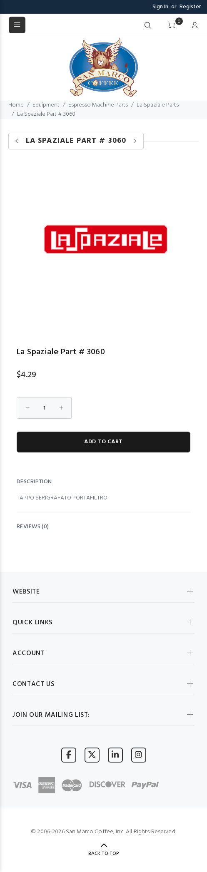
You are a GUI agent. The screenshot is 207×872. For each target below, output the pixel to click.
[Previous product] (17, 141)
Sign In (160, 7)
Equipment (46, 105)
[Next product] (134, 141)
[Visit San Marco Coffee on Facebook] (68, 754)
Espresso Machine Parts (98, 105)
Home (16, 105)
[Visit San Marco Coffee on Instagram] (138, 754)
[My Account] (193, 26)
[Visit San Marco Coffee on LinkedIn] (115, 754)
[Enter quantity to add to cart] (44, 407)
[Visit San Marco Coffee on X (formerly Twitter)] (92, 754)
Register (190, 7)
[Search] (147, 26)
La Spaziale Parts (158, 105)
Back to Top (103, 854)
